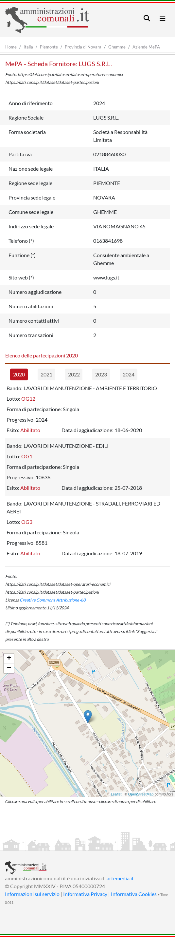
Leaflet (116, 794)
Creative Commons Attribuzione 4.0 (52, 599)
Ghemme (117, 46)
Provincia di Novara (83, 46)
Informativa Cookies (134, 894)
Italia (28, 46)
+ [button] (9, 658)
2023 (101, 374)
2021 (46, 374)
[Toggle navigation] (146, 18)
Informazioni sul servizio (32, 894)
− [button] (9, 668)
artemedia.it (120, 878)
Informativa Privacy (85, 894)
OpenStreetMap (141, 794)
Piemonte (49, 46)
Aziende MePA (146, 46)
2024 (128, 374)
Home (11, 46)
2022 (74, 374)
